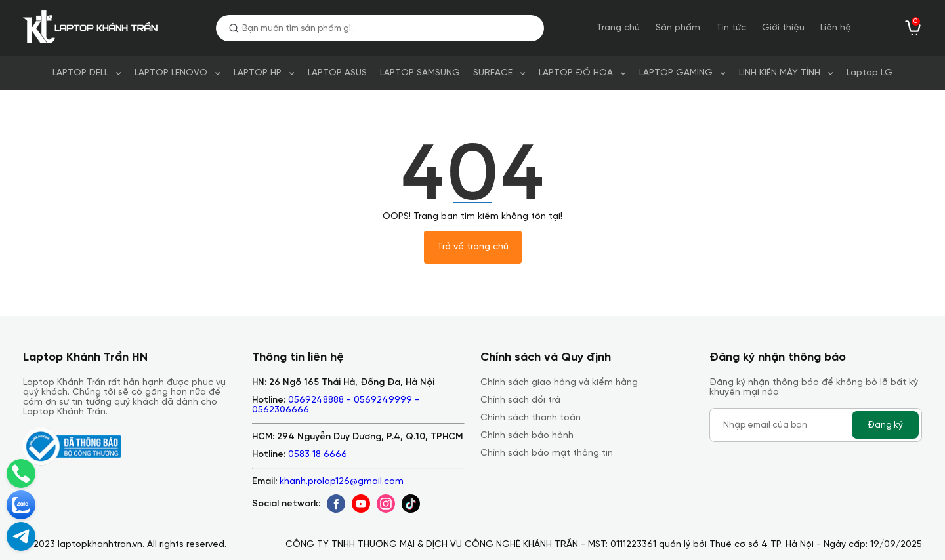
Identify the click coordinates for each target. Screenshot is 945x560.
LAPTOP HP (258, 73)
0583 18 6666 (317, 455)
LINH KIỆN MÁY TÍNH (779, 73)
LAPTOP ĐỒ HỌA (576, 73)
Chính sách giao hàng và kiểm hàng (559, 383)
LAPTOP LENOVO (171, 73)
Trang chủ (618, 28)
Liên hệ (835, 28)
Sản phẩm (678, 28)
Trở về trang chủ (473, 247)
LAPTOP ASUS (337, 73)
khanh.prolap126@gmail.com (342, 482)
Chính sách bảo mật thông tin (546, 453)
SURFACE (493, 73)
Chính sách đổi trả (520, 400)
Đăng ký (885, 425)
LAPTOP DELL (80, 73)
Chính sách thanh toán (530, 418)
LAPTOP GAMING (676, 73)
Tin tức (731, 28)
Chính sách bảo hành (527, 436)
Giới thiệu (783, 28)
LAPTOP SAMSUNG (420, 73)
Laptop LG (869, 73)
